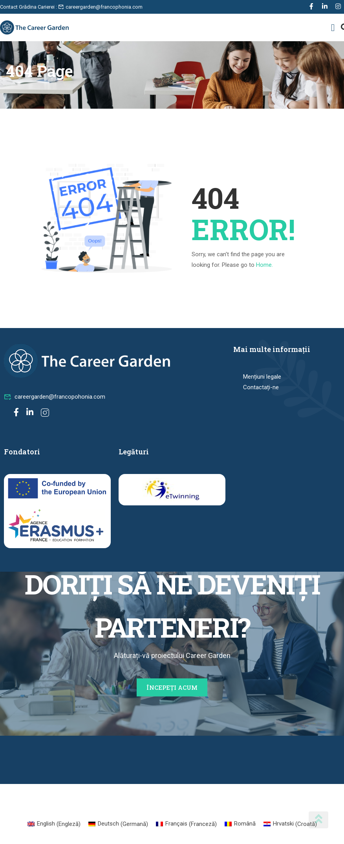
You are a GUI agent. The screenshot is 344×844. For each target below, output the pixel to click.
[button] (333, 27)
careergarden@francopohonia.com (54, 396)
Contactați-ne (261, 387)
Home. (264, 264)
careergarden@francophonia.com (100, 7)
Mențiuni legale (262, 376)
